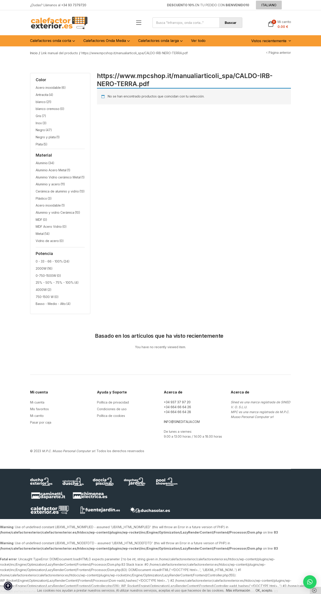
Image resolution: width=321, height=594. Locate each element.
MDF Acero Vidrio (51, 226)
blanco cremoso (50, 108)
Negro (44, 129)
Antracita (44, 94)
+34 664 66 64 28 (177, 412)
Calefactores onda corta (53, 40)
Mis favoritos (39, 409)
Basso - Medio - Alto (53, 303)
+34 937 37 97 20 (177, 402)
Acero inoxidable (51, 87)
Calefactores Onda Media (107, 40)
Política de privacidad (113, 402)
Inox (41, 123)
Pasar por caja (40, 422)
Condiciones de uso (112, 409)
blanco (43, 101)
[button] (279, 24)
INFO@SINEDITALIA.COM (182, 422)
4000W (43, 289)
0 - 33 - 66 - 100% (53, 261)
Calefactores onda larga (161, 40)
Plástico (44, 198)
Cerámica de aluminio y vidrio (60, 191)
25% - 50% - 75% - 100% (57, 282)
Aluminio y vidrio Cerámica (58, 212)
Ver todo (198, 40)
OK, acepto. (264, 590)
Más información (238, 590)
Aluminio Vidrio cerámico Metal (60, 177)
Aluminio (45, 163)
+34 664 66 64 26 (177, 407)
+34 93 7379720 (73, 5)
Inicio (34, 53)
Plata (41, 144)
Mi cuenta (37, 402)
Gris (41, 115)
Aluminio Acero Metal (53, 170)
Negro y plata (48, 137)
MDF (41, 219)
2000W (44, 268)
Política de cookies (111, 416)
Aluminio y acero (50, 184)
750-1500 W (47, 296)
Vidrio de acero (50, 240)
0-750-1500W (48, 275)
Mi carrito (37, 416)
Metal (43, 233)
